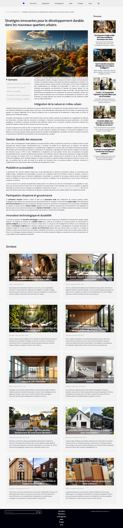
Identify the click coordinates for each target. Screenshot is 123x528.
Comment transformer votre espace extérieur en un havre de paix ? (33, 329)
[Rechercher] (21, 512)
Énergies (80, 3)
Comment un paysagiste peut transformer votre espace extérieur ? (104, 151)
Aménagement (59, 3)
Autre (90, 3)
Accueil (7, 12)
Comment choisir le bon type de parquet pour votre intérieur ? (89, 482)
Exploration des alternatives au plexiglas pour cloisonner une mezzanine (33, 380)
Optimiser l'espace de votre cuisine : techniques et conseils (89, 380)
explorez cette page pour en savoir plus (68, 188)
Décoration (33, 3)
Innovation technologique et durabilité (18, 99)
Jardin (70, 3)
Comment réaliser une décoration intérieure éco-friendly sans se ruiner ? (104, 123)
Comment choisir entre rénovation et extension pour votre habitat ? (90, 431)
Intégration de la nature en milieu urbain (18, 84)
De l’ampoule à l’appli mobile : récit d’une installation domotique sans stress (104, 37)
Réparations (45, 3)
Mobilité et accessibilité (14, 91)
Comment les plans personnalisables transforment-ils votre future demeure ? (33, 431)
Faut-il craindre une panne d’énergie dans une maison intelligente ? (104, 66)
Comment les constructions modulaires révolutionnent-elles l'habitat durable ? (89, 329)
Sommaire (12, 79)
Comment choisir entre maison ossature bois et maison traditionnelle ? (33, 482)
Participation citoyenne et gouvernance (18, 95)
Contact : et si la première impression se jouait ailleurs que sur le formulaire (105, 94)
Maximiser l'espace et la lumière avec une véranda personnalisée (89, 278)
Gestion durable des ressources (16, 87)
